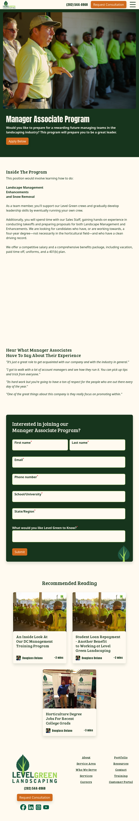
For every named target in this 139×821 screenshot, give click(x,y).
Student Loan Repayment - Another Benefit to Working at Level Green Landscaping (98, 643)
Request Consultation (108, 4)
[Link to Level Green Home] (34, 768)
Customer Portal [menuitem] (121, 782)
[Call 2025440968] (77, 4)
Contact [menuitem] (121, 769)
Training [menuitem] (121, 776)
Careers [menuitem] (86, 782)
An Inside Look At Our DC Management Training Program (34, 641)
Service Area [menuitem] (86, 763)
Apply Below (17, 141)
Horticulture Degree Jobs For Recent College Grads (64, 718)
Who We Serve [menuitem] (86, 769)
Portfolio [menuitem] (121, 757)
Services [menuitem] (86, 776)
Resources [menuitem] (121, 763)
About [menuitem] (86, 757)
